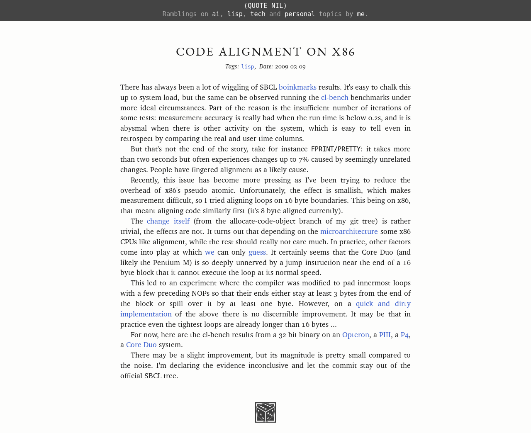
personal (300, 14)
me (361, 14)
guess (257, 252)
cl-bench (334, 98)
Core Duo (141, 345)
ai (215, 14)
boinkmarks (298, 87)
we (209, 252)
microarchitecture (349, 232)
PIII (385, 335)
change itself (168, 221)
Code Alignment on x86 (266, 51)
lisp (235, 14)
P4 (405, 335)
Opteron (355, 335)
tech (258, 14)
